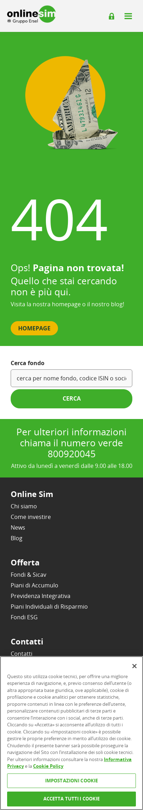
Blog (16, 538)
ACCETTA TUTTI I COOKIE (71, 798)
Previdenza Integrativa (40, 596)
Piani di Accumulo (34, 585)
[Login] (111, 16)
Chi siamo (24, 506)
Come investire (31, 517)
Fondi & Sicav (28, 575)
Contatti (21, 654)
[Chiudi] (134, 666)
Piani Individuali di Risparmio (49, 606)
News (18, 527)
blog (117, 304)
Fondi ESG (24, 617)
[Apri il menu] (128, 16)
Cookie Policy (48, 766)
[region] (71, 733)
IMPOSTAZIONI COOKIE (71, 780)
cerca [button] (72, 398)
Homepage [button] (34, 328)
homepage (66, 304)
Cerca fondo (27, 363)
